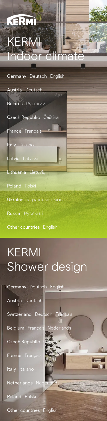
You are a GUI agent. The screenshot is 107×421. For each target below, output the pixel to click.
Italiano (26, 144)
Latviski (30, 158)
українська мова (46, 199)
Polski (30, 185)
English (57, 76)
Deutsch (38, 76)
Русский (36, 103)
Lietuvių (37, 172)
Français (33, 131)
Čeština (50, 117)
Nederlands (59, 328)
